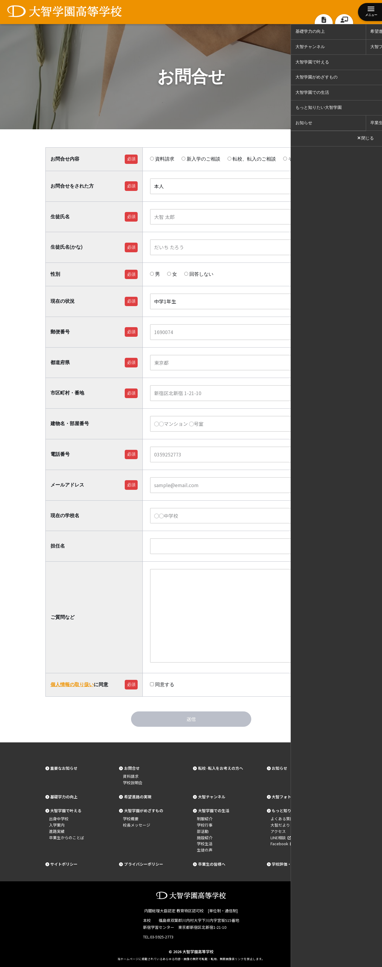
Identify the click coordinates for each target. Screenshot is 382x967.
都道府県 (60, 362)
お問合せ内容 (64, 159)
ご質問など (62, 617)
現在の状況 (62, 301)
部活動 (203, 831)
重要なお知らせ (64, 768)
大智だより (280, 825)
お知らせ (279, 768)
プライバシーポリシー (143, 864)
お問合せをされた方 (72, 186)
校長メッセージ (136, 825)
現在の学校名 (64, 515)
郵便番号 (60, 332)
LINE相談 (280, 837)
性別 (55, 274)
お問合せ (132, 768)
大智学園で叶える (65, 810)
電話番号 (60, 454)
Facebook (281, 843)
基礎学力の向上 (64, 797)
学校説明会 (132, 782)
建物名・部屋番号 (69, 423)
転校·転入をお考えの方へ (220, 768)
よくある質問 (282, 818)
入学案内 (57, 825)
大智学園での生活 (213, 810)
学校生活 (204, 843)
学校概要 (131, 818)
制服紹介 (204, 818)
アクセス (278, 831)
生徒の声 (204, 850)
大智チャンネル (211, 797)
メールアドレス (67, 485)
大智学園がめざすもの (143, 810)
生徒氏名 (60, 216)
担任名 (57, 546)
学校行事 (204, 825)
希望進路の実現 (137, 797)
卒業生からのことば (66, 837)
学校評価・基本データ (291, 864)
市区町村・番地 (67, 393)
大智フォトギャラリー (291, 797)
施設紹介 (204, 837)
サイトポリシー (64, 864)
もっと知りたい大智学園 (293, 810)
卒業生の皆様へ (211, 864)
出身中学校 (59, 818)
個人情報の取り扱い (72, 684)
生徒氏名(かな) (66, 247)
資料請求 (131, 776)
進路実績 (57, 831)
